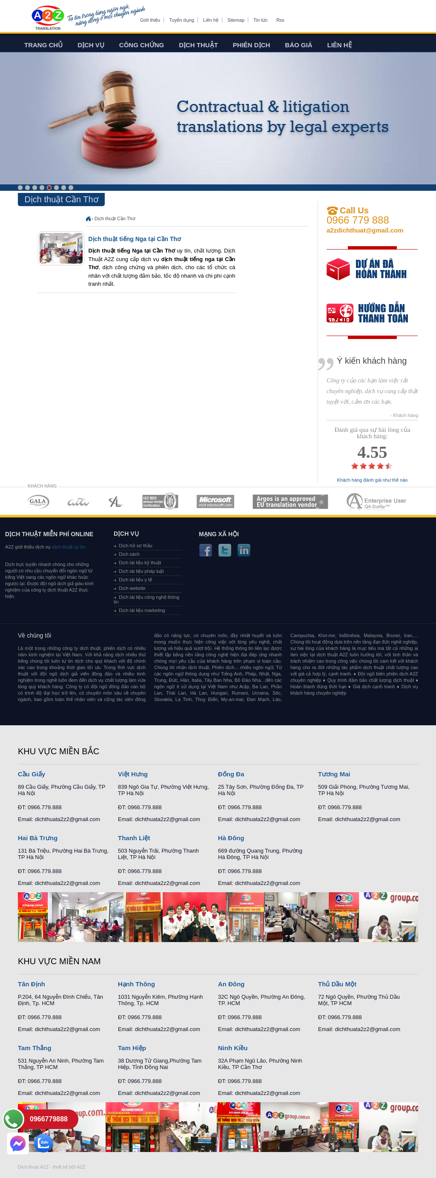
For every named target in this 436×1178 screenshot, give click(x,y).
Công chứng (141, 45)
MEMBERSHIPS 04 (160, 501)
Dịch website (132, 588)
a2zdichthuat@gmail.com (365, 230)
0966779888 (49, 1119)
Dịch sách (129, 554)
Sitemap (235, 20)
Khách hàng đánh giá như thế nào (372, 480)
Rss (280, 20)
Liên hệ (210, 20)
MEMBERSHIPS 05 (215, 501)
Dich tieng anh (47, 18)
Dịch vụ (90, 45)
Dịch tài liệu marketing (142, 610)
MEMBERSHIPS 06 (290, 501)
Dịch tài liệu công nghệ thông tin (146, 599)
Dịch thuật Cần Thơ (115, 218)
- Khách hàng (404, 415)
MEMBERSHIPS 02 (79, 501)
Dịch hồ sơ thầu (135, 545)
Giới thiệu (150, 20)
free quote (367, 275)
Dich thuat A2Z (33, 1166)
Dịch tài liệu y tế (135, 579)
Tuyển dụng (181, 20)
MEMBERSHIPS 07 (377, 501)
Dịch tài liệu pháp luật (141, 571)
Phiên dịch (251, 45)
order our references (374, 314)
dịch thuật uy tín (68, 546)
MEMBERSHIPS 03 (116, 501)
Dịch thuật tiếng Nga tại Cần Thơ (135, 239)
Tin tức (260, 20)
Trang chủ (43, 45)
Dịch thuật (198, 45)
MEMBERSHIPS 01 (38, 501)
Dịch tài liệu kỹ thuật (140, 562)
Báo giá (298, 45)
